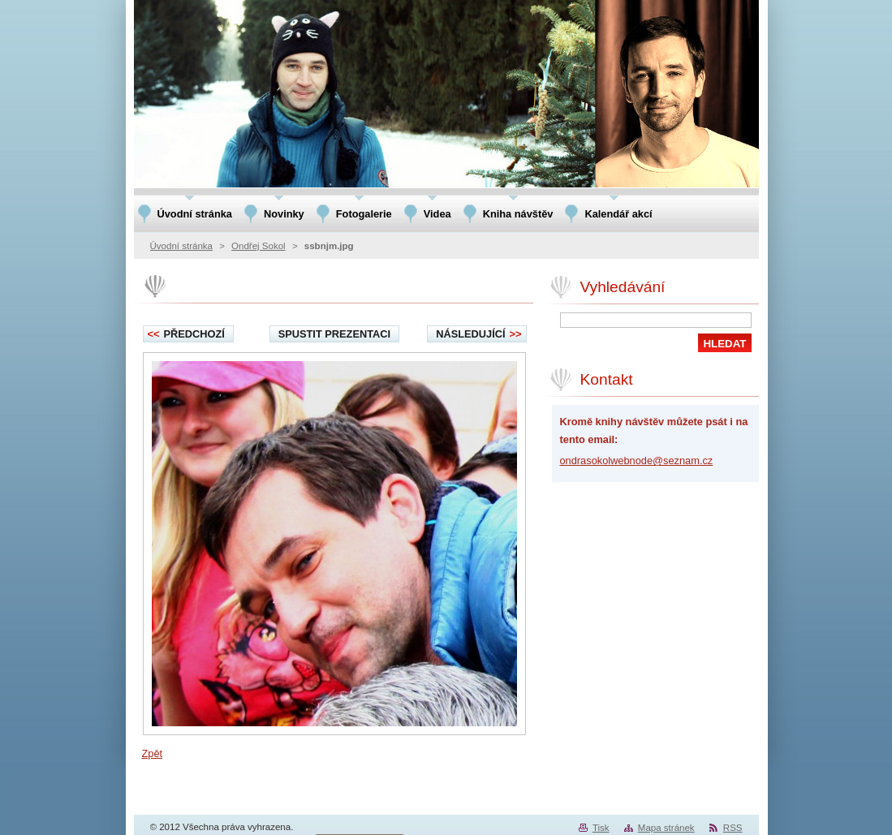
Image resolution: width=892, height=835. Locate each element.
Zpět (152, 753)
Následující (478, 334)
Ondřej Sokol (258, 246)
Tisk (601, 828)
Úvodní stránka (181, 246)
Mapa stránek (666, 828)
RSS (733, 828)
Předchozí (186, 334)
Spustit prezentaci (334, 334)
